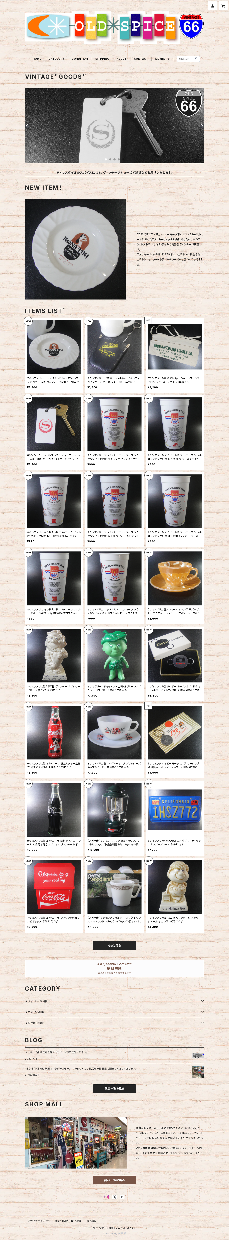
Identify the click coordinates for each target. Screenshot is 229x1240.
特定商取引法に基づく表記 (68, 1220)
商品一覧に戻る (114, 1180)
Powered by (114, 1233)
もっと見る (114, 945)
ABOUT (122, 58)
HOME (37, 58)
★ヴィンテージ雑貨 (36, 1001)
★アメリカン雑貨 (34, 1012)
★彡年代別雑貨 (34, 1023)
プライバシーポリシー (38, 1220)
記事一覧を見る (114, 1088)
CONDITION (80, 58)
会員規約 (91, 1220)
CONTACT (141, 58)
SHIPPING (102, 58)
